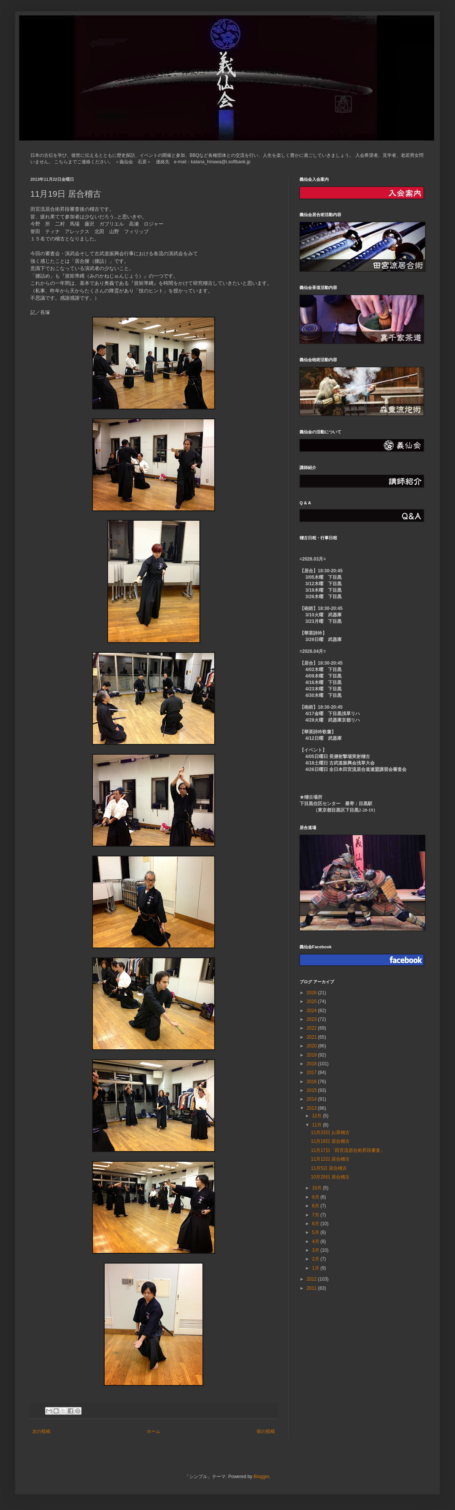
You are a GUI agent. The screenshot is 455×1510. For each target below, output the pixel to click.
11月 (317, 1125)
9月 (316, 1197)
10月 (317, 1188)
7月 (316, 1215)
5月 (316, 1232)
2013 (312, 1108)
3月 (316, 1250)
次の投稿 (41, 1431)
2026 (312, 992)
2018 (312, 1063)
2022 (312, 1028)
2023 (312, 1019)
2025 (312, 1001)
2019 (312, 1055)
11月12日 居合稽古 (330, 1159)
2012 (312, 1279)
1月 (316, 1268)
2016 (312, 1081)
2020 (312, 1046)
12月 (317, 1115)
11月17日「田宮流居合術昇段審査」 (348, 1150)
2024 (312, 1010)
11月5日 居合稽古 (329, 1168)
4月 (316, 1241)
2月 (316, 1259)
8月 (316, 1205)
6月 (316, 1223)
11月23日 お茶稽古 (330, 1132)
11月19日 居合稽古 (330, 1141)
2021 (312, 1037)
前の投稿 (266, 1431)
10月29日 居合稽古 (330, 1177)
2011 (312, 1288)
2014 (312, 1099)
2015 (312, 1090)
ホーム (153, 1431)
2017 (312, 1072)
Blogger (261, 1476)
